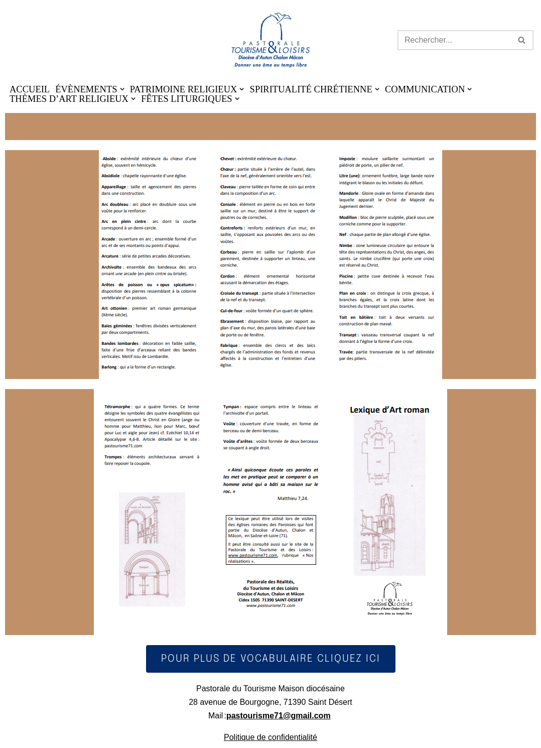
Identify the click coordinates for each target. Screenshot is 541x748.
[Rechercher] (454, 40)
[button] (122, 89)
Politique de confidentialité (270, 737)
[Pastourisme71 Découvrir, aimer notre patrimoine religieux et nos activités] (270, 40)
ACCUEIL (30, 89)
